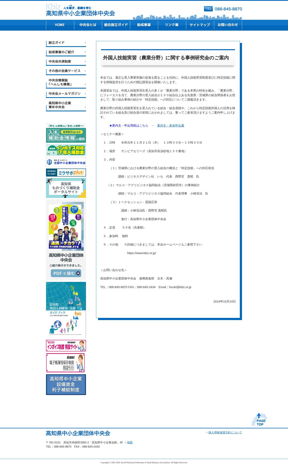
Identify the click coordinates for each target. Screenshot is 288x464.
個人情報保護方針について (225, 432)
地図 (130, 442)
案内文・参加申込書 (170, 125)
